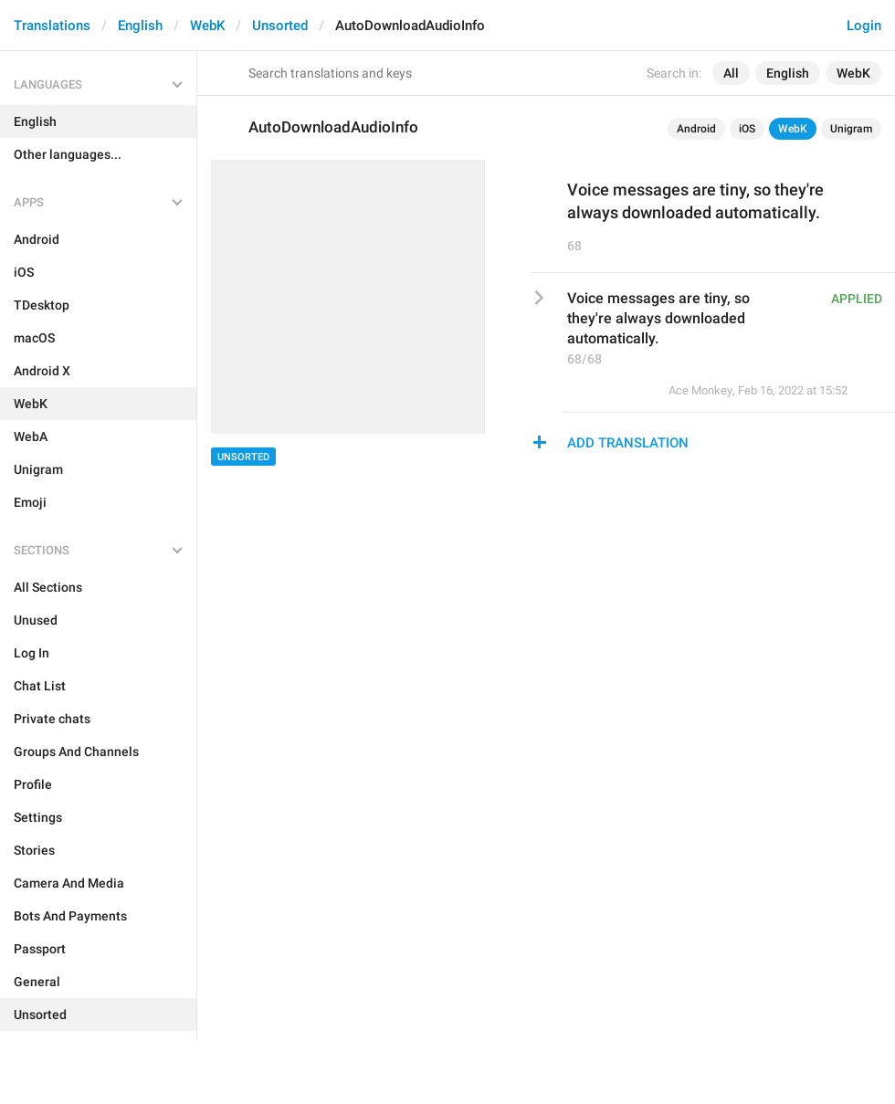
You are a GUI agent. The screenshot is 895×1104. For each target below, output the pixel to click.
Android (696, 128)
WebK (207, 25)
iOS (747, 128)
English (140, 25)
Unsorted (280, 25)
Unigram (851, 128)
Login (864, 25)
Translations (52, 25)
